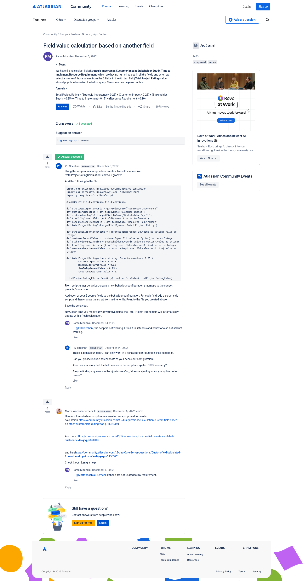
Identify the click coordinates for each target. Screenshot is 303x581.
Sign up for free (83, 522)
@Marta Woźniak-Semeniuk (92, 474)
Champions (156, 6)
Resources (193, 559)
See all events (208, 184)
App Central (100, 34)
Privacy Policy (224, 571)
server (212, 62)
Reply (68, 387)
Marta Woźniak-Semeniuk (80, 411)
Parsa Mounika (65, 56)
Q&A (61, 19)
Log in (247, 6)
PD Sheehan (72, 166)
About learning (195, 554)
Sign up (263, 6)
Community (81, 6)
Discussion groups (86, 19)
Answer (62, 106)
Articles (111, 19)
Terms (241, 571)
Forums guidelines (169, 559)
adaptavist (199, 62)
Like (75, 337)
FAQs (162, 554)
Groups (64, 34)
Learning (123, 6)
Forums (106, 6)
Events (139, 6)
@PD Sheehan (84, 328)
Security (256, 571)
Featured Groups (81, 34)
